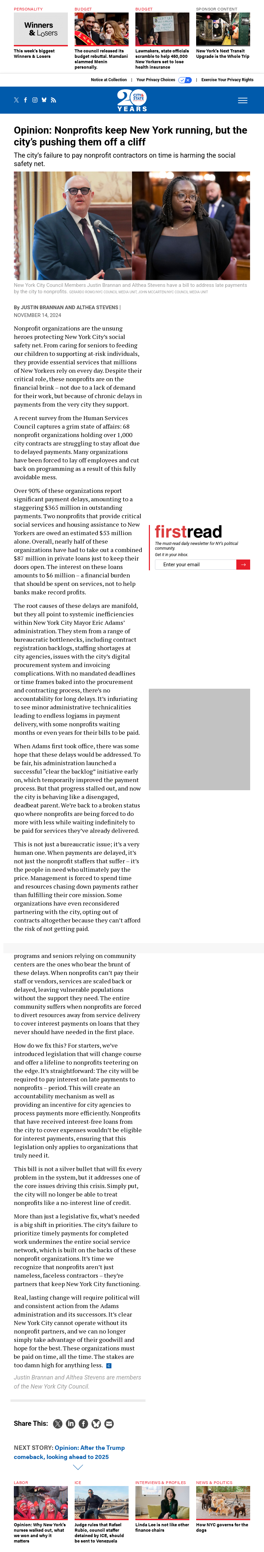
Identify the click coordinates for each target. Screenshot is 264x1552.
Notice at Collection (109, 85)
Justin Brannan (42, 313)
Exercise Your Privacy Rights (228, 85)
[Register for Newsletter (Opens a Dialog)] (243, 570)
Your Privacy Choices (164, 85)
